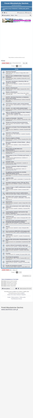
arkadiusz (16, 144)
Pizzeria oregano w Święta (13, 138)
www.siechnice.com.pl (9, 309)
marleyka (15, 197)
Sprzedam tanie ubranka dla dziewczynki (16, 248)
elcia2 (15, 89)
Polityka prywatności (15, 297)
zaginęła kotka (9, 178)
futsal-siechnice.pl (17, 99)
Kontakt (8, 297)
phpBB (14, 291)
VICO (15, 119)
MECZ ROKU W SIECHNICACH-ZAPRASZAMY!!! (14, 149)
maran (15, 93)
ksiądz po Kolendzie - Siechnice (14, 118)
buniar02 (15, 183)
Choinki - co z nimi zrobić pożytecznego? (17, 108)
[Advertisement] (16, 40)
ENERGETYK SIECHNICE (19, 151)
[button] (21, 66)
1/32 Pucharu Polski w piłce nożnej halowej (17, 103)
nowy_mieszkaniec (17, 162)
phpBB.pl (23, 293)
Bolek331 (16, 83)
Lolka (15, 78)
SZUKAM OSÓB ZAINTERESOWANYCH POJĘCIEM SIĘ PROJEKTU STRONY (16, 221)
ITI (14, 254)
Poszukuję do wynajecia (12, 257)
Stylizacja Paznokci (11, 71)
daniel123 (16, 227)
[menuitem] (5, 13)
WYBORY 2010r (10, 161)
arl (14, 241)
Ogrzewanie (9, 201)
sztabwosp (16, 114)
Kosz (3, 61)
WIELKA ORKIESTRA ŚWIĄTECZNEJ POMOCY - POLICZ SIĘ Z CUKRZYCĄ (18, 113)
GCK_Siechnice (17, 123)
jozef (15, 232)
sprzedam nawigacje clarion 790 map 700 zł (17, 182)
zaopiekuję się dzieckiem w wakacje (15, 261)
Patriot (15, 266)
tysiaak (15, 179)
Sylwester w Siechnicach (12, 132)
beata (15, 217)
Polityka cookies (22, 297)
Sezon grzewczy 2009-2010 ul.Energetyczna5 (18, 231)
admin (15, 194)
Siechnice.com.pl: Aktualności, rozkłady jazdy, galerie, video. (15, 9)
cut (14, 72)
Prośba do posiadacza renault (14, 265)
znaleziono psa (10, 216)
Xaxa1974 (16, 235)
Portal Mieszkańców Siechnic (16, 298)
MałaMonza (16, 129)
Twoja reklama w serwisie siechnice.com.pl (16, 57)
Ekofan (15, 109)
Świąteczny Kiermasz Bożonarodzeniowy (17, 122)
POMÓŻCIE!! (9, 234)
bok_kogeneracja (17, 168)
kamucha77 (16, 249)
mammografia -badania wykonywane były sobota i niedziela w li (17, 212)
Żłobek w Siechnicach (11, 88)
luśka (15, 214)
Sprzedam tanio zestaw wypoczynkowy (16, 196)
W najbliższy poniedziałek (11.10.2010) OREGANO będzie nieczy (16, 173)
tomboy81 (16, 202)
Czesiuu (15, 139)
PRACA (8, 226)
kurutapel (15, 174)
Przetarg (8, 253)
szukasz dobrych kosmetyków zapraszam (17, 245)
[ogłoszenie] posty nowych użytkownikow (17, 193)
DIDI (15, 258)
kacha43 (15, 262)
